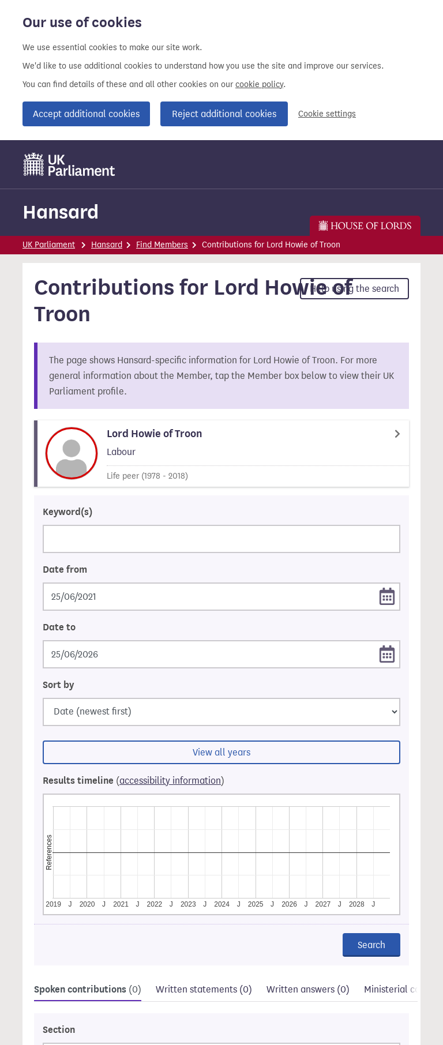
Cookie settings (327, 114)
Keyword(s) (67, 512)
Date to (59, 627)
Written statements (204, 989)
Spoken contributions (87, 989)
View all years (221, 752)
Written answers (308, 989)
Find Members (162, 245)
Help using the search (354, 288)
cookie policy (259, 84)
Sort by (58, 685)
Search (371, 944)
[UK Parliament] (69, 164)
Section (59, 1030)
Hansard (60, 212)
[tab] (87, 991)
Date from (65, 570)
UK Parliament (48, 245)
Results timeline (133, 781)
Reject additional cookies (224, 113)
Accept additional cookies (86, 113)
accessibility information (170, 780)
